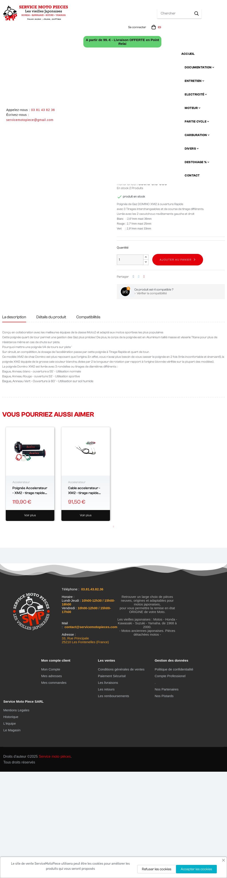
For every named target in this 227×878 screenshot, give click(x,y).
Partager (133, 383)
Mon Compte (50, 775)
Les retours (106, 795)
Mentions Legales (16, 816)
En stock (123, 294)
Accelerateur (21, 588)
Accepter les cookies (196, 869)
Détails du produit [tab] (51, 423)
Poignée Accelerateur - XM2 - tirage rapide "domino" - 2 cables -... (29, 597)
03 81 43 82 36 (43, 110)
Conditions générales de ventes (121, 775)
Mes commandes (54, 789)
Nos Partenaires (167, 795)
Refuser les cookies (156, 869)
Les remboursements (113, 802)
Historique (10, 823)
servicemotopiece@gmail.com (29, 120)
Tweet (138, 383)
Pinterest (144, 383)
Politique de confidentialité (174, 775)
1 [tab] (113, 633)
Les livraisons (108, 789)
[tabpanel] (30, 580)
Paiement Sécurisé (112, 782)
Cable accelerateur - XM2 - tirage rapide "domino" (84, 597)
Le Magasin (12, 836)
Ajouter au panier (176, 366)
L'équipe (9, 830)
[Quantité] (130, 366)
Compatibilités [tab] (88, 423)
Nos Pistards (164, 802)
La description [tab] (14, 423)
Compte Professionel (170, 782)
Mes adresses (51, 782)
